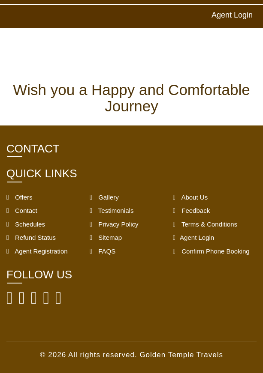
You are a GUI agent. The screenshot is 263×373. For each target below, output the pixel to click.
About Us (190, 197)
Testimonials (111, 210)
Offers (19, 197)
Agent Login (232, 15)
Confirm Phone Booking (211, 251)
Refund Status (31, 237)
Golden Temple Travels (181, 355)
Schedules (25, 224)
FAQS (102, 251)
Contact (21, 210)
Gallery (104, 197)
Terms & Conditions (205, 224)
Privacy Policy (114, 224)
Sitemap (106, 237)
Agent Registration (37, 251)
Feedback (191, 210)
